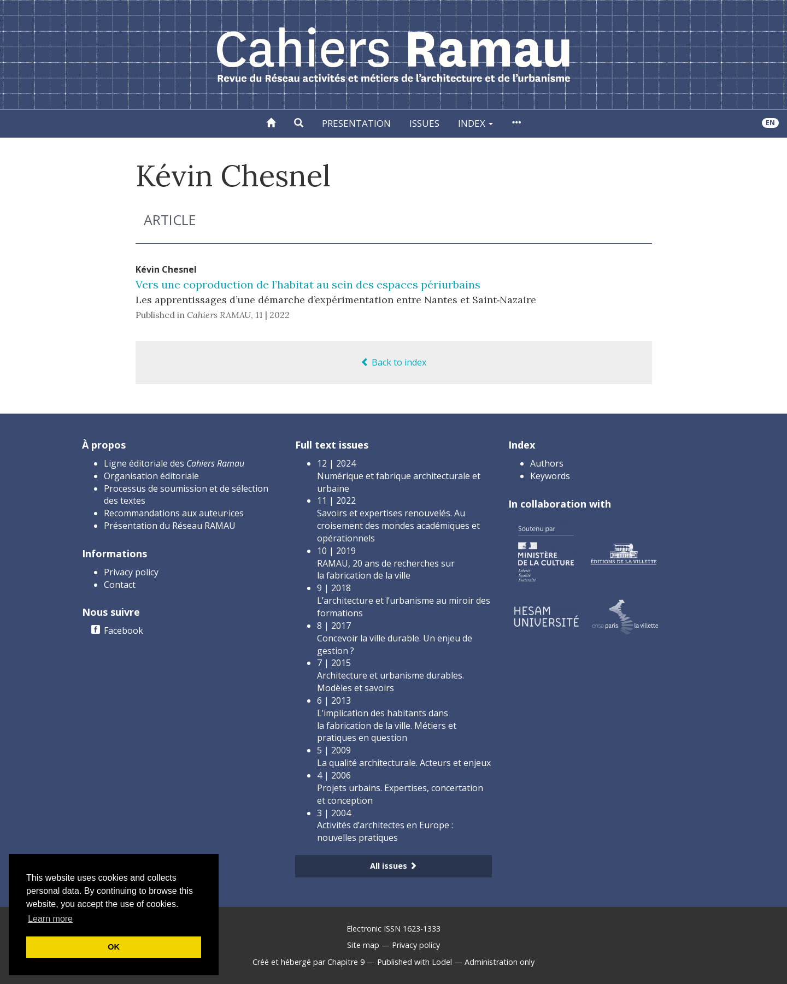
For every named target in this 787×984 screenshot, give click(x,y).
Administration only (500, 962)
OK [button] (114, 946)
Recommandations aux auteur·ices (174, 513)
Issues (424, 123)
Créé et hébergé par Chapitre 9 (308, 962)
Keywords (550, 476)
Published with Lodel (414, 962)
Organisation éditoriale (151, 476)
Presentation (356, 123)
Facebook (123, 630)
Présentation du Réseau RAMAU (170, 526)
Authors (546, 463)
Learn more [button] (50, 918)
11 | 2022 (272, 314)
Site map (363, 945)
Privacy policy (131, 572)
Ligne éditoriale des (174, 463)
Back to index (393, 362)
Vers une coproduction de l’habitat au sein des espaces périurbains (308, 284)
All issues (393, 866)
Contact (120, 585)
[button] (299, 123)
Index (475, 123)
